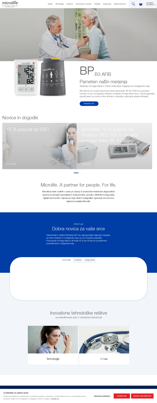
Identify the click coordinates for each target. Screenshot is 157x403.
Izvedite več (55, 399)
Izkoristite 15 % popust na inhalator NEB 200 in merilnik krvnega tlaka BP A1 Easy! (109, 135)
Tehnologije (59, 4)
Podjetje (97, 4)
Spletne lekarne (120, 4)
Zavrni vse (122, 396)
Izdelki (50, 4)
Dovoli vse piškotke (142, 396)
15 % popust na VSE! (27, 129)
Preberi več (89, 104)
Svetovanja (107, 4)
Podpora (69, 4)
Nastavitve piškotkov (102, 396)
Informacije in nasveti (83, 4)
